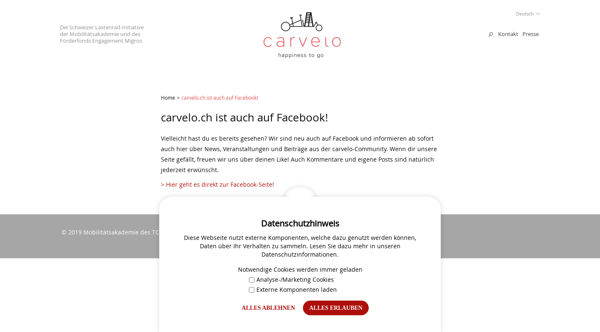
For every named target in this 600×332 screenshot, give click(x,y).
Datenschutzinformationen (299, 254)
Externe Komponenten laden (293, 289)
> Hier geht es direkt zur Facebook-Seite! (218, 184)
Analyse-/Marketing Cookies (291, 279)
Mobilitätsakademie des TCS (123, 232)
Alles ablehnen (268, 308)
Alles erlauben (335, 308)
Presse (530, 34)
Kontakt (508, 34)
